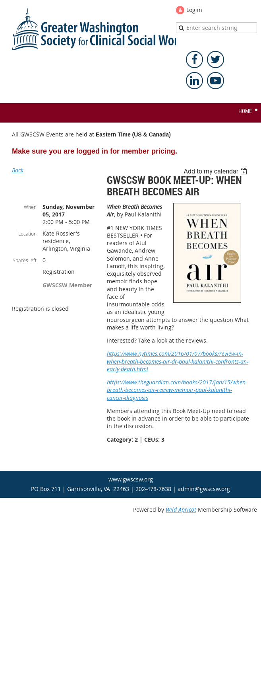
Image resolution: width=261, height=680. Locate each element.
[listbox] (216, 171)
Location (27, 233)
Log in (194, 10)
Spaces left (25, 260)
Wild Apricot (181, 509)
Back (17, 170)
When (30, 207)
